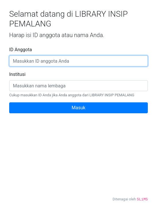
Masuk (79, 107)
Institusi (17, 74)
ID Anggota (20, 49)
